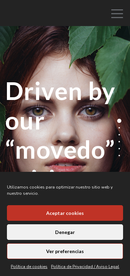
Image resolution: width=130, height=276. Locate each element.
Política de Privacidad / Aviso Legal (85, 266)
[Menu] (114, 5)
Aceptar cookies (65, 213)
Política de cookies (29, 266)
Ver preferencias (65, 251)
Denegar (65, 232)
